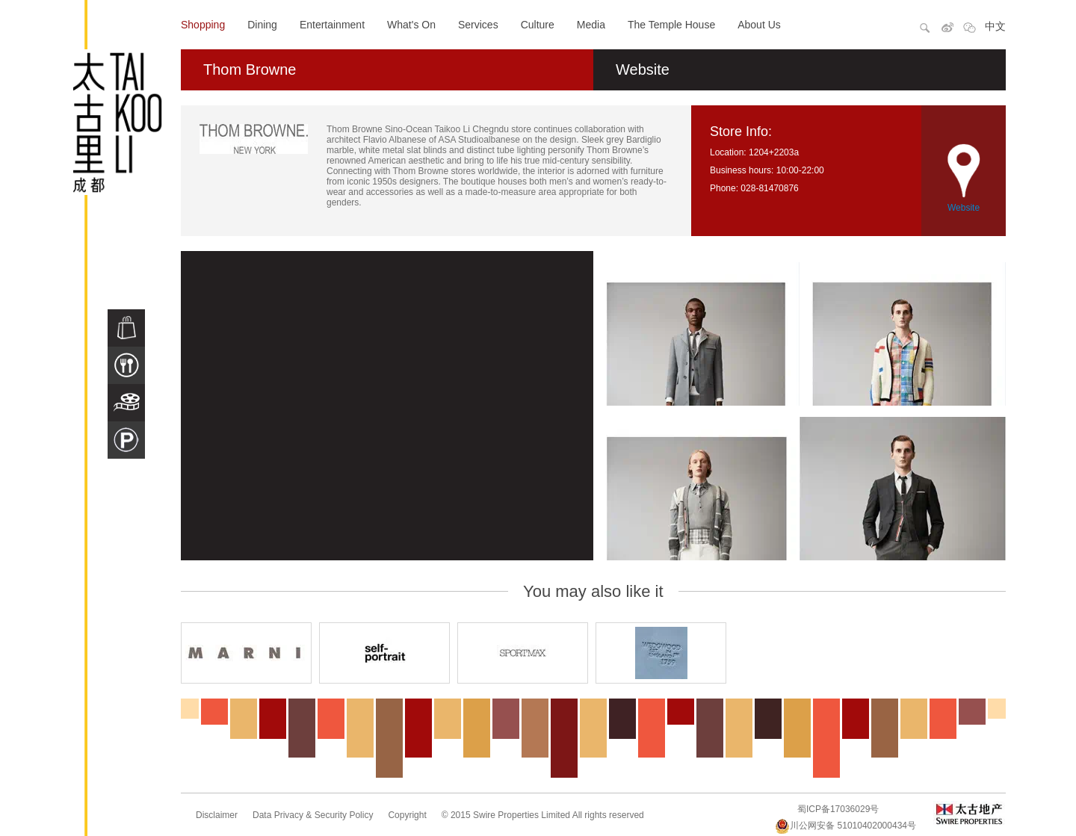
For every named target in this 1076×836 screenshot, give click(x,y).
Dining (262, 25)
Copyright (407, 815)
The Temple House (671, 25)
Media (591, 25)
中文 (995, 26)
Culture (537, 25)
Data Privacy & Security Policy (313, 815)
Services (478, 25)
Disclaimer (217, 815)
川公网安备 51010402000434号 (845, 825)
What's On (411, 25)
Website (643, 69)
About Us (759, 25)
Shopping (203, 25)
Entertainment (332, 25)
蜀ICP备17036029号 (838, 809)
